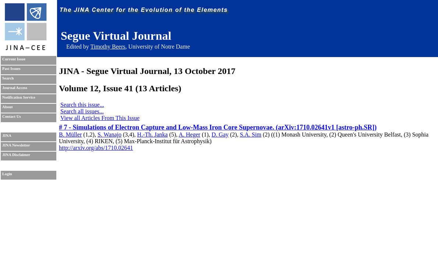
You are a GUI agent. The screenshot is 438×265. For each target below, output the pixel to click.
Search (8, 78)
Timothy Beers (107, 46)
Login (7, 174)
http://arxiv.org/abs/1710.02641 (96, 148)
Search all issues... (82, 111)
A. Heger (189, 134)
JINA (6, 136)
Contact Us (11, 116)
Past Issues (11, 69)
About (7, 107)
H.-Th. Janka (152, 134)
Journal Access (14, 88)
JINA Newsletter (16, 145)
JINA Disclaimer (16, 155)
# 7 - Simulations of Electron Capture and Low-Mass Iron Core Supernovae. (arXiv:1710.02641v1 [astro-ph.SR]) (218, 127)
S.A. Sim (250, 134)
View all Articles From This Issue (99, 118)
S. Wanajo (109, 134)
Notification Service (18, 97)
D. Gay (220, 134)
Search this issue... (82, 105)
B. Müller (70, 134)
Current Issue (13, 59)
